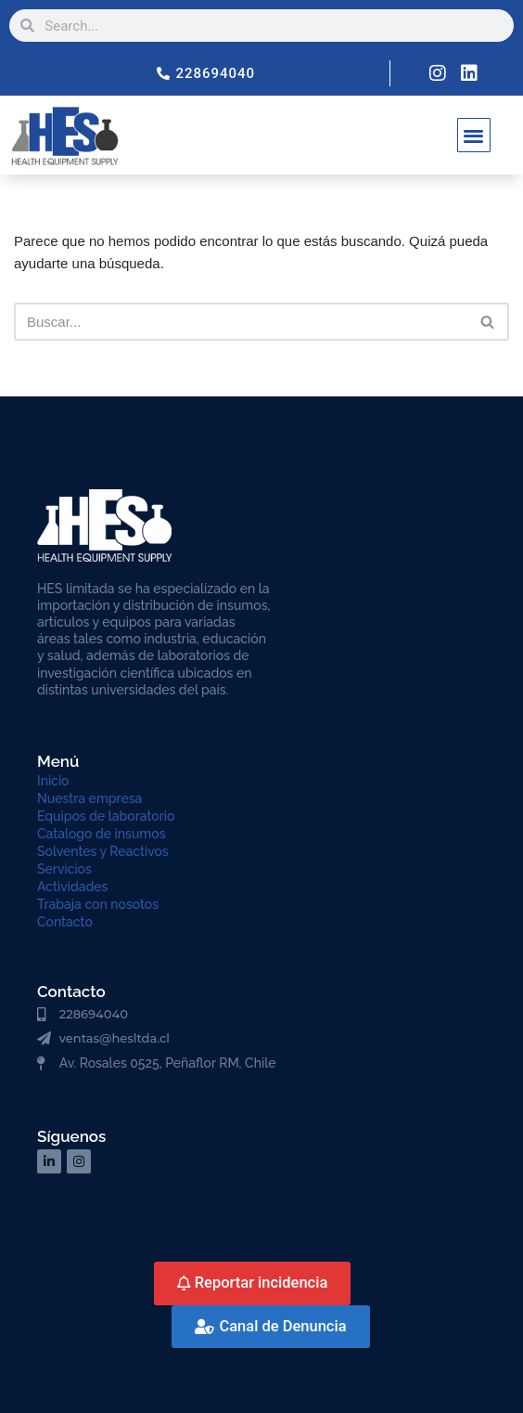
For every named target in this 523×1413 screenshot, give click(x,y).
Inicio (53, 780)
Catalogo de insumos (101, 833)
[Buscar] (240, 322)
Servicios (64, 869)
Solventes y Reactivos (103, 851)
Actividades (72, 886)
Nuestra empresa (89, 798)
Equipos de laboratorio (105, 816)
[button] (474, 135)
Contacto (65, 921)
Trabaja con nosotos (98, 904)
